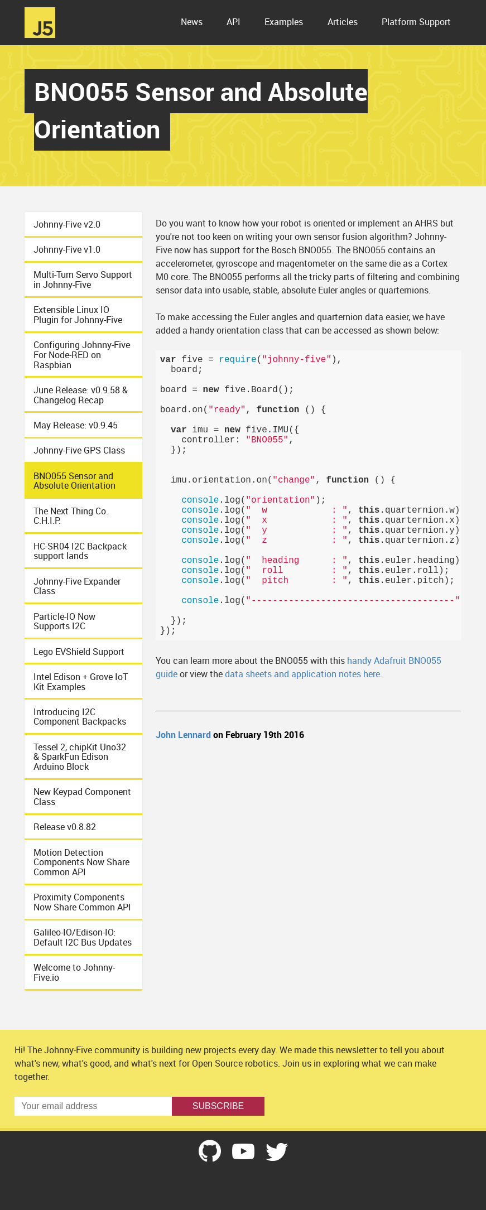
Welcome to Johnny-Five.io (74, 972)
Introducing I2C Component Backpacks (79, 717)
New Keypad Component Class (82, 796)
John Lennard (183, 735)
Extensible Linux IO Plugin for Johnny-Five (77, 314)
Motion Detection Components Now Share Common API (81, 862)
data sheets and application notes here (302, 674)
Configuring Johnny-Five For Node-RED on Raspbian (81, 354)
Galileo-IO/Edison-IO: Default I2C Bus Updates (82, 937)
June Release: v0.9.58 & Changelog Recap (80, 395)
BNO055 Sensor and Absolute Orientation (74, 481)
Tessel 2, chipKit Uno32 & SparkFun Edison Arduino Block (79, 757)
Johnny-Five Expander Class (77, 586)
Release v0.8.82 (64, 827)
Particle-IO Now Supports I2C (64, 621)
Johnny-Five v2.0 (66, 224)
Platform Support (416, 22)
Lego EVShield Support (78, 651)
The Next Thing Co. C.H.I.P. (70, 516)
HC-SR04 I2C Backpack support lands (80, 551)
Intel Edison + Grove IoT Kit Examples (80, 682)
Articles (343, 22)
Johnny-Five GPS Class (79, 450)
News (192, 22)
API (233, 22)
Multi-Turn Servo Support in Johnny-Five (82, 279)
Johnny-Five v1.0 (66, 249)
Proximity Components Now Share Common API (82, 902)
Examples (283, 22)
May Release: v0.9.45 (75, 425)
